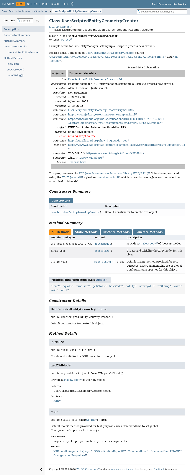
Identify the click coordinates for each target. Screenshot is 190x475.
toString (163, 286)
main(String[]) (15, 75)
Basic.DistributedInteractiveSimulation (25, 11)
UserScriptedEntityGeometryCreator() (26, 52)
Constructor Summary (17, 35)
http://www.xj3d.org (89, 157)
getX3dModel (102, 243)
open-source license (122, 469)
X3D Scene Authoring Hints (146, 56)
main (97, 261)
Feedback (159, 469)
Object (65, 39)
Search (55, 4)
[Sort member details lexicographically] (38, 21)
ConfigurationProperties (69, 455)
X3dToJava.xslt (71, 177)
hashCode (115, 286)
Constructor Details (15, 46)
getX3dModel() (15, 69)
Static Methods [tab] (86, 232)
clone (54, 286)
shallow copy (147, 243)
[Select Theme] (72, 4)
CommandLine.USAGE (165, 451)
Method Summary (14, 40)
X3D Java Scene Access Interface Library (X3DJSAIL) (113, 173)
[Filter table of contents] (25, 20)
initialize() (13, 63)
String (106, 261)
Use (29, 4)
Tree (37, 4)
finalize (82, 286)
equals (67, 286)
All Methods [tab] (60, 232)
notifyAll (146, 286)
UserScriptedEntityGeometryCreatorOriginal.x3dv (101, 110)
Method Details (13, 58)
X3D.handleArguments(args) (71, 451)
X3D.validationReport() (109, 451)
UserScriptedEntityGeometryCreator (77, 11)
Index (45, 4)
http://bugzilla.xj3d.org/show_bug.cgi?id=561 (98, 140)
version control (108, 177)
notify (130, 286)
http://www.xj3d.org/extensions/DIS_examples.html (101, 114)
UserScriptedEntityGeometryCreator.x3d (95, 79)
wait (177, 286)
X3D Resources (115, 56)
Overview (8, 4)
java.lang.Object (60, 26)
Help (65, 4)
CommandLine (137, 451)
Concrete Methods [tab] (149, 232)
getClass (99, 286)
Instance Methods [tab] (116, 232)
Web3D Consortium (87, 469)
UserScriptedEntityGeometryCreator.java (76, 56)
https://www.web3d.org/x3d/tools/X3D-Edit (114, 153)
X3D (56, 400)
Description (11, 29)
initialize (101, 250)
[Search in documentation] (162, 11)
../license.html (77, 162)
